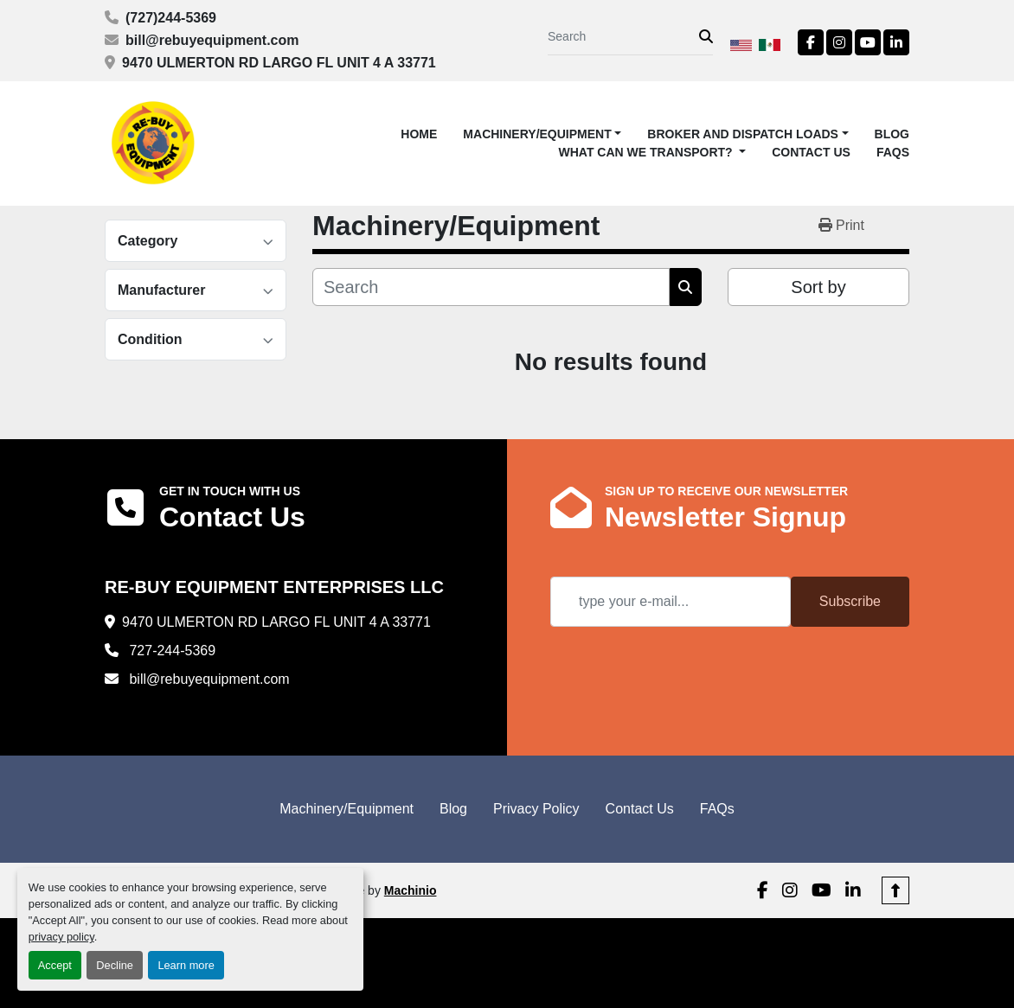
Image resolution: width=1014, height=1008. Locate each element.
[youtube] (868, 42)
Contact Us (811, 152)
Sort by (818, 287)
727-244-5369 (170, 650)
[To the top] (895, 890)
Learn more (185, 965)
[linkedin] (896, 42)
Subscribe (850, 601)
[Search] (623, 37)
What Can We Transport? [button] (647, 152)
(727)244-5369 (170, 17)
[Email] (670, 602)
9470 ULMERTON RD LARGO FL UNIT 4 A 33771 (279, 62)
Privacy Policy (536, 808)
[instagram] (839, 42)
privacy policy (61, 936)
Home (419, 134)
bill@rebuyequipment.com (212, 40)
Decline (114, 965)
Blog (892, 134)
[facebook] (811, 42)
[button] (542, 134)
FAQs (892, 152)
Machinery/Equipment (537, 134)
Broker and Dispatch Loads (742, 134)
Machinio (410, 890)
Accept (55, 965)
